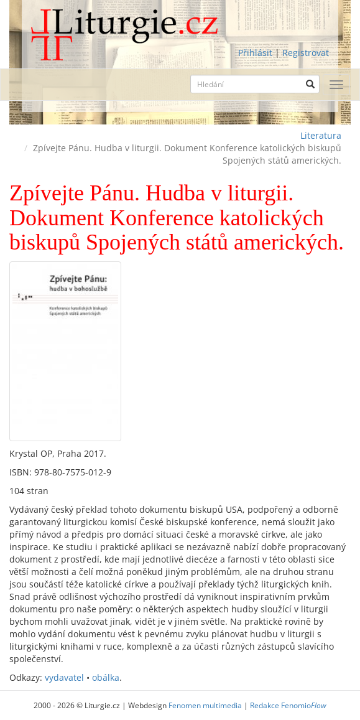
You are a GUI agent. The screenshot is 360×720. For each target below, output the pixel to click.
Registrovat (305, 52)
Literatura (320, 135)
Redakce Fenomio (288, 705)
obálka (105, 677)
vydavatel (64, 677)
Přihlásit (255, 52)
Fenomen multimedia (205, 705)
